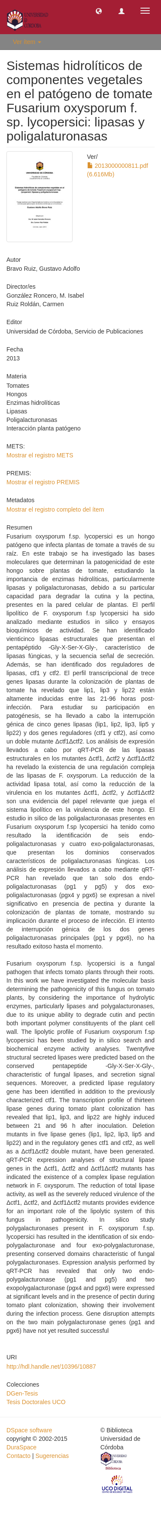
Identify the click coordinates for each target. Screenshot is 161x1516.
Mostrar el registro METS (39, 455)
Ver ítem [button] (27, 41)
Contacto (18, 1455)
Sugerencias (52, 1455)
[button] (98, 10)
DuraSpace (21, 1447)
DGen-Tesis (22, 1393)
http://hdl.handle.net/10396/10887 (51, 1366)
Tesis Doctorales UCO (36, 1402)
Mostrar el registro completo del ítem (55, 509)
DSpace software (29, 1430)
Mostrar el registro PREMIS (42, 482)
